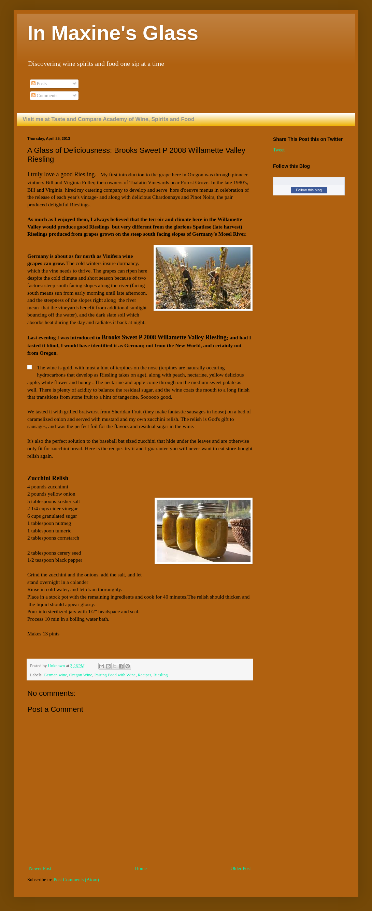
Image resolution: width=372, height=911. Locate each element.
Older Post (241, 868)
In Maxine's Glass (112, 32)
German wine (55, 675)
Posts (39, 83)
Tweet (279, 149)
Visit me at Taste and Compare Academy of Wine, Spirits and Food (109, 119)
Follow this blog (309, 190)
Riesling (161, 675)
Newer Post (40, 868)
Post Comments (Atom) (76, 879)
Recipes (144, 675)
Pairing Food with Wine (114, 675)
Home (141, 868)
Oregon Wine (80, 675)
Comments (44, 95)
